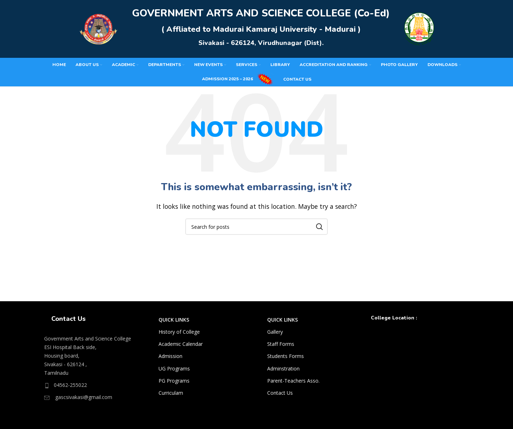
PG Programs (174, 383)
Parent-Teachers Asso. (293, 383)
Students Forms (285, 359)
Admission (170, 359)
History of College (179, 334)
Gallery (275, 334)
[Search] (256, 229)
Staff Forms (280, 346)
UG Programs (174, 371)
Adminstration (283, 371)
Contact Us (280, 395)
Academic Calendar (181, 346)
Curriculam (171, 395)
